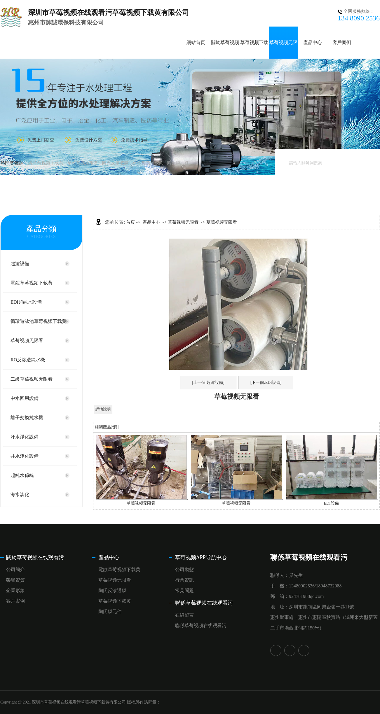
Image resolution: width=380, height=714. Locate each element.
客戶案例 (341, 42)
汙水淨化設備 (25, 436)
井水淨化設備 (25, 456)
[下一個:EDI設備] (266, 382)
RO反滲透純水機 (28, 359)
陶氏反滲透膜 (115, 162)
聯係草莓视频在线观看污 (204, 603)
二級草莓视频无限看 (32, 379)
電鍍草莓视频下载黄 (32, 282)
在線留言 (184, 614)
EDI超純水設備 (26, 302)
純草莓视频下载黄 (45, 162)
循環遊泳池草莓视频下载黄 (39, 321)
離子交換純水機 (27, 417)
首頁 (130, 222)
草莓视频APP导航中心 (201, 557)
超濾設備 (20, 263)
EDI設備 (331, 503)
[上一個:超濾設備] (208, 382)
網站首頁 (195, 42)
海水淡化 (20, 494)
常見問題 (184, 590)
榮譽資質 (15, 580)
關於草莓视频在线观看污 (35, 557)
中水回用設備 (25, 398)
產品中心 (312, 42)
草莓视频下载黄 (148, 162)
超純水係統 (22, 475)
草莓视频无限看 (82, 162)
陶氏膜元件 (178, 162)
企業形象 (15, 590)
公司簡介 (15, 569)
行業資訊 (184, 580)
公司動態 (184, 569)
